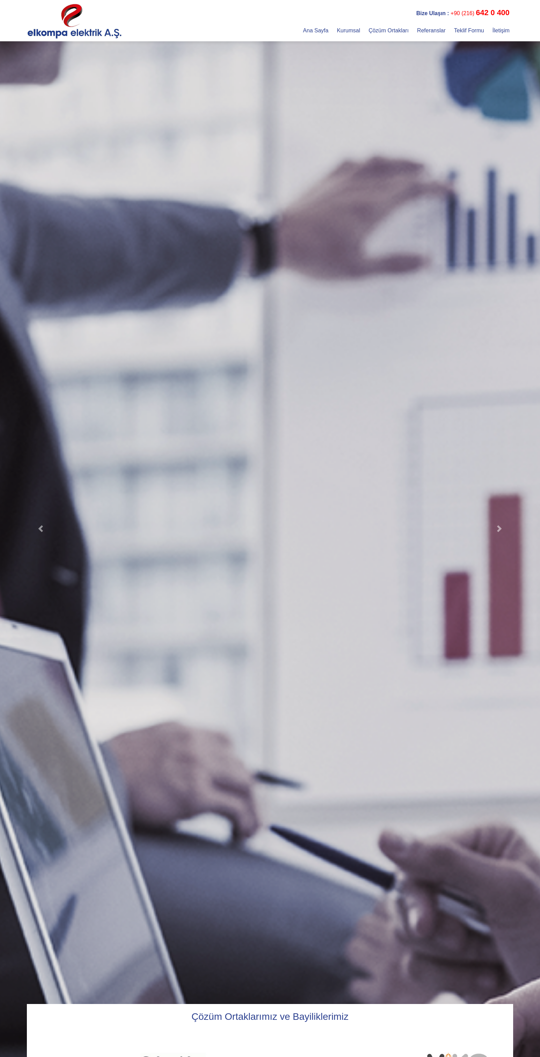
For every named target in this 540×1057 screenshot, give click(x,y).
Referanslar (432, 30)
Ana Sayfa (316, 30)
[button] (40, 528)
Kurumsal (349, 30)
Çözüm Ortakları (389, 30)
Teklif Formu (470, 30)
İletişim (501, 30)
